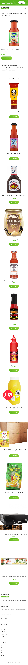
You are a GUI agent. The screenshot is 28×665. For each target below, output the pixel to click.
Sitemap (3, 655)
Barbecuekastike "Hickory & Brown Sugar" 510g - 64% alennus (14, 196)
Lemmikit (3, 629)
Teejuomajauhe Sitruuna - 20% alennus (14, 492)
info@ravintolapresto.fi (6, 614)
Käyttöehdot (4, 650)
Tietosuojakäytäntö (5, 652)
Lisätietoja (6, 58)
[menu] (25, 8)
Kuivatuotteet (10, 49)
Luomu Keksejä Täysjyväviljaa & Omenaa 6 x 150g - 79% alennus (14, 449)
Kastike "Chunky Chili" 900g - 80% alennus (14, 365)
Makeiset (3, 631)
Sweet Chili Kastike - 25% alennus (14, 153)
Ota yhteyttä (4, 647)
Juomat (3, 621)
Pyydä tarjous (21, 3)
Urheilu (2, 636)
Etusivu (2, 17)
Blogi (2, 645)
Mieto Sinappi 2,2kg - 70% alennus (14, 407)
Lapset (2, 626)
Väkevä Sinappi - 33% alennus (14, 111)
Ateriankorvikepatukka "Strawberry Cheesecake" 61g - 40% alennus (14, 577)
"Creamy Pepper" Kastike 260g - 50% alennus (14, 239)
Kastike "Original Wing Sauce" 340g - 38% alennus (14, 281)
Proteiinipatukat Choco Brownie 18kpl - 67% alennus (14, 534)
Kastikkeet (16, 49)
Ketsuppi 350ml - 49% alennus (14, 323)
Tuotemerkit (4, 634)
